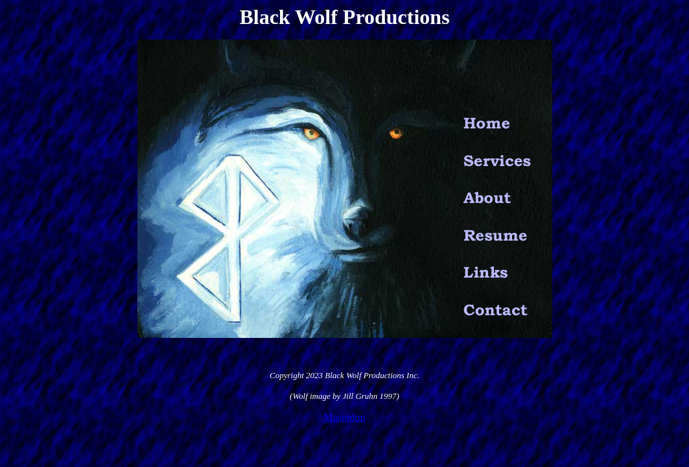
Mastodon (345, 417)
